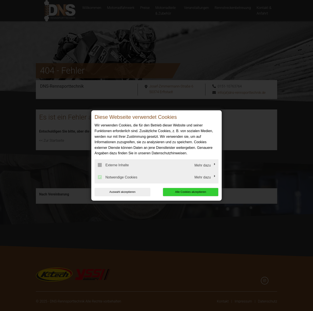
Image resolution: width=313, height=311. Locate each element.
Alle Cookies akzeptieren (190, 191)
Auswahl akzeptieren (122, 191)
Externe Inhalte (113, 165)
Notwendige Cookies (117, 177)
